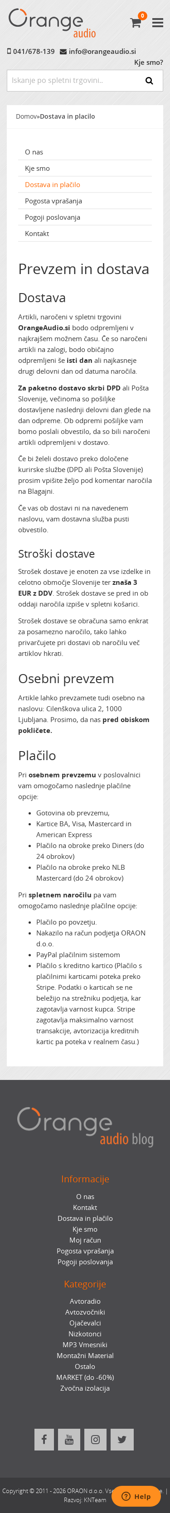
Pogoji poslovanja (52, 217)
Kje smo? (148, 62)
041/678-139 (34, 51)
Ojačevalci (85, 1322)
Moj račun (85, 1239)
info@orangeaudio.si (102, 51)
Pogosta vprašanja (53, 200)
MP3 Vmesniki (85, 1344)
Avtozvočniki (85, 1311)
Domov (26, 116)
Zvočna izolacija (85, 1388)
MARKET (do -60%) (85, 1377)
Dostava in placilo (67, 116)
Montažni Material (85, 1355)
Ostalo (85, 1366)
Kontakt (37, 233)
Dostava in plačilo (52, 184)
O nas (34, 151)
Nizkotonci (85, 1333)
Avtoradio (85, 1301)
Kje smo (37, 168)
